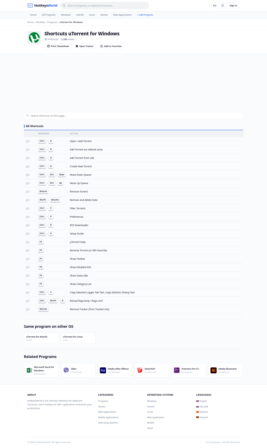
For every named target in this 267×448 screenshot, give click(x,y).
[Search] (104, 5)
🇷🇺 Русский (202, 406)
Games (104, 14)
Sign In (233, 5)
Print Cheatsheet (58, 46)
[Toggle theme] (223, 5)
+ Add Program (145, 14)
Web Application (155, 417)
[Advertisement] (133, 80)
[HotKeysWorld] (42, 5)
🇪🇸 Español (202, 411)
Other (150, 428)
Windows (66, 14)
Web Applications (122, 14)
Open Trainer (85, 46)
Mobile (150, 422)
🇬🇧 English (201, 401)
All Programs (48, 14)
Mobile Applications (108, 417)
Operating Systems (108, 422)
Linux (92, 14)
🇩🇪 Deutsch (202, 417)
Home (33, 14)
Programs (103, 401)
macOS (80, 14)
